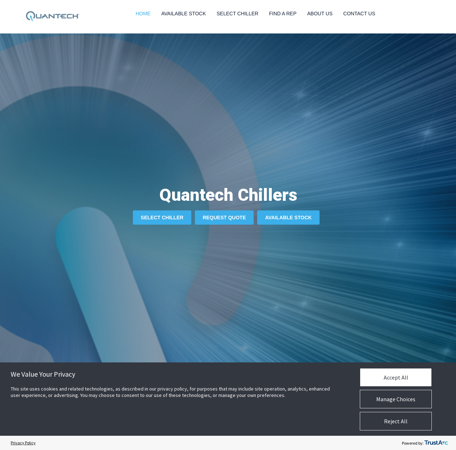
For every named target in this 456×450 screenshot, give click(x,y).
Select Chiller (237, 13)
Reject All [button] (396, 421)
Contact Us (359, 13)
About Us (319, 13)
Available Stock (183, 13)
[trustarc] (436, 443)
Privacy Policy (23, 442)
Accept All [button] (396, 377)
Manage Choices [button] (395, 399)
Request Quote (224, 217)
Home (143, 13)
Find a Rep (282, 13)
